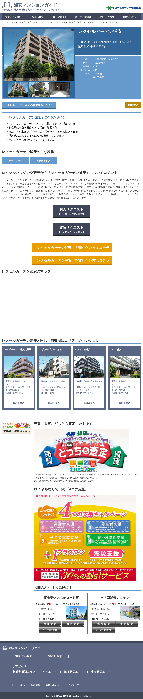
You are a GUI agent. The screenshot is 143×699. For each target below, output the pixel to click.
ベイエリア (46, 671)
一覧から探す (54, 656)
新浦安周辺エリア (20, 671)
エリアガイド (60, 17)
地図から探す (20, 656)
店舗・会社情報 (106, 17)
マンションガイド (35, 5)
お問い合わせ (129, 17)
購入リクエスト (71, 211)
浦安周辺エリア (100, 671)
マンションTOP (13, 17)
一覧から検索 (36, 17)
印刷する (133, 105)
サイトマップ (69, 685)
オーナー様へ (15, 685)
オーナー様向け (83, 17)
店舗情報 (33, 685)
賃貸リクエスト (71, 229)
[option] (39, 55)
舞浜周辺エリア (70, 671)
